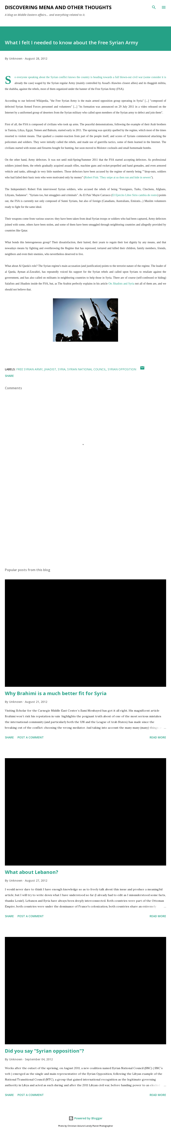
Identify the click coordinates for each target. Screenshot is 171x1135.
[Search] (153, 7)
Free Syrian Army (29, 369)
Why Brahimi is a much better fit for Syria (55, 693)
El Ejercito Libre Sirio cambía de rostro (134, 195)
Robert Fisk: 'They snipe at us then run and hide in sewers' (118, 177)
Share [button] (9, 376)
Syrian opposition (122, 369)
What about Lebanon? (31, 872)
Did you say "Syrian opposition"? (44, 1050)
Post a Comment (31, 737)
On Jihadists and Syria (121, 283)
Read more (158, 737)
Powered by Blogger (85, 1118)
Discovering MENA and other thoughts (58, 7)
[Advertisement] (85, 526)
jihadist (50, 369)
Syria (62, 369)
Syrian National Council (86, 369)
